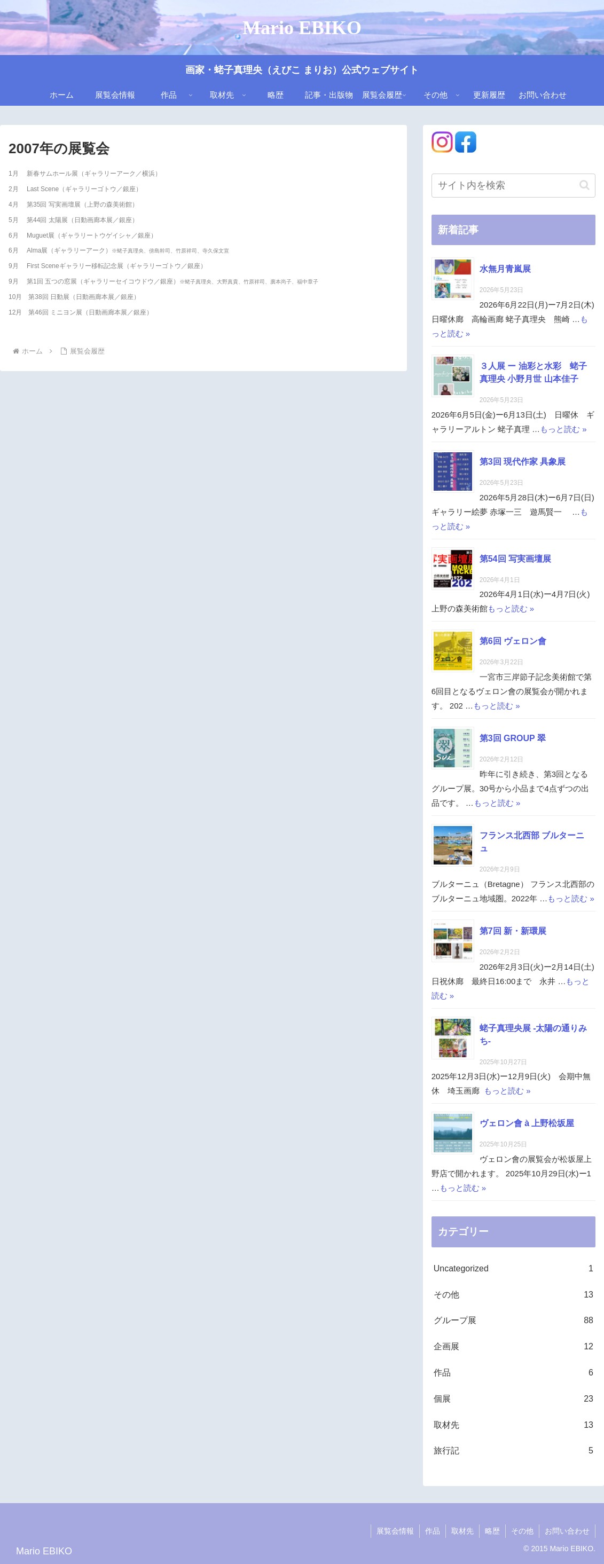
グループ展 (513, 1321)
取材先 (513, 1425)
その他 (513, 1295)
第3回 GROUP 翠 (513, 738)
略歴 (492, 1531)
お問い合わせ (567, 1531)
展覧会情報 (395, 1531)
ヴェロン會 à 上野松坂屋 (527, 1123)
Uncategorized (513, 1269)
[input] (513, 186)
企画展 (513, 1347)
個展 (513, 1399)
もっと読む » (563, 429)
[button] (584, 185)
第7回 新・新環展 (513, 931)
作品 (513, 1373)
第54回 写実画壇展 (515, 558)
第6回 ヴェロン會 (513, 641)
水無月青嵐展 (505, 268)
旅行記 (513, 1451)
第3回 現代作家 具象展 (523, 461)
